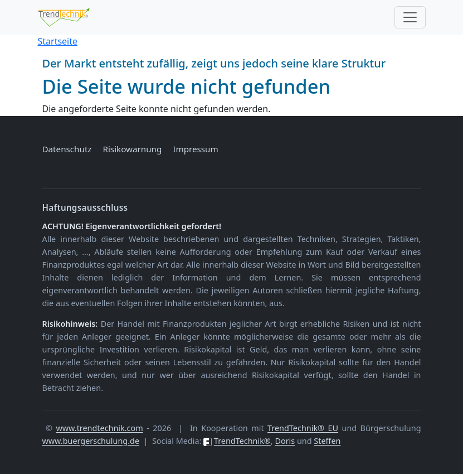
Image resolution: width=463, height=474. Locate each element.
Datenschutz (67, 148)
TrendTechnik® (242, 441)
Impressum (195, 148)
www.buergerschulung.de (91, 441)
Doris (285, 441)
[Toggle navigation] (410, 17)
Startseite (58, 41)
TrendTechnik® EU (302, 428)
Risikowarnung (132, 148)
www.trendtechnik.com (99, 428)
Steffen (327, 441)
